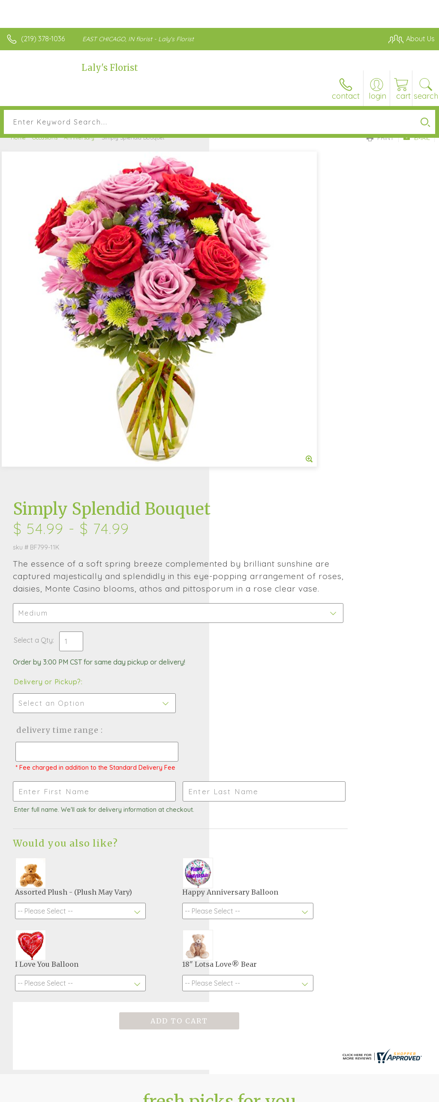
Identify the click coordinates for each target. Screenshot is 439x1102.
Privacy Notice (289, 1093)
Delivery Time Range (265, 417)
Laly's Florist (109, 67)
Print (380, 138)
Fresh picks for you (220, 820)
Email (416, 138)
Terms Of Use (238, 1093)
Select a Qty (242, 327)
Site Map (403, 1093)
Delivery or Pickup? (256, 369)
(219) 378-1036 (43, 38)
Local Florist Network (350, 1093)
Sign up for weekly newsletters (220, 867)
